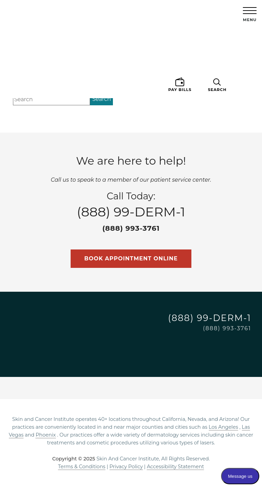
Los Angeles (223, 427)
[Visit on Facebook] (211, 346)
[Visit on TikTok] (243, 346)
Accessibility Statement (175, 466)
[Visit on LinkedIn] (227, 346)
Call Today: (131, 212)
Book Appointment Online (131, 258)
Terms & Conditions (81, 466)
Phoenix (45, 435)
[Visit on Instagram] (194, 346)
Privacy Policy (126, 466)
